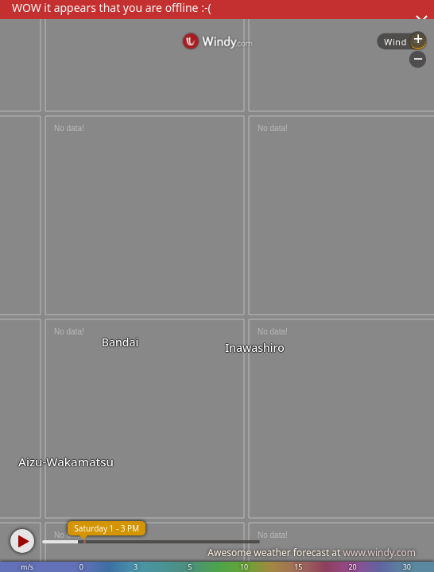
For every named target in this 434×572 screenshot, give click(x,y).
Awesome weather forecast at (311, 552)
